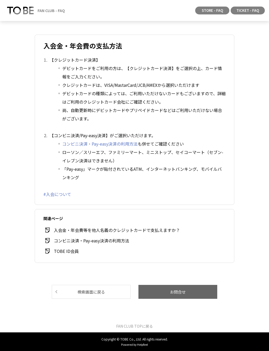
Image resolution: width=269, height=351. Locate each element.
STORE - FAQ (212, 10)
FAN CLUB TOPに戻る (134, 326)
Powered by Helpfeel (134, 344)
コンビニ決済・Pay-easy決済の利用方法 (100, 144)
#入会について (57, 194)
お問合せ (178, 292)
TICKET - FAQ (247, 10)
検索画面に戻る (91, 292)
